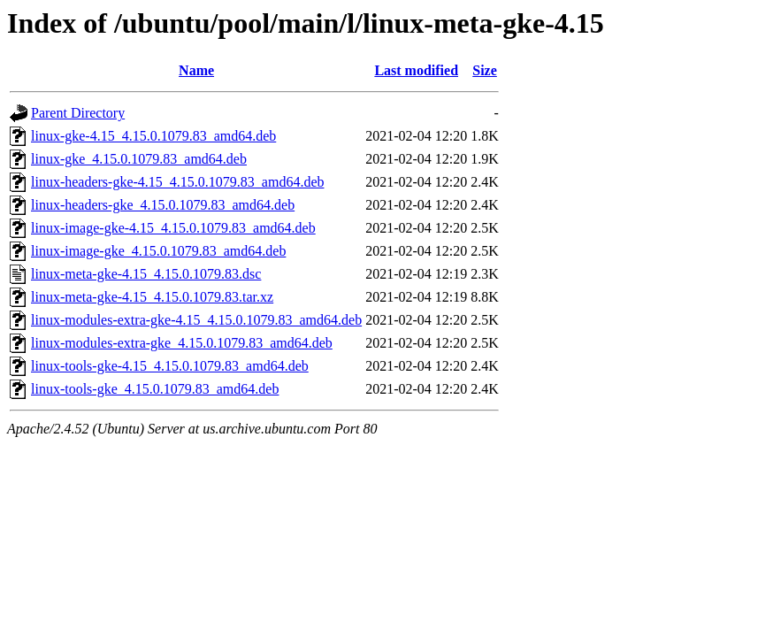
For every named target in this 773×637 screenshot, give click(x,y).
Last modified (416, 70)
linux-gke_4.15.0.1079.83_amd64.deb (139, 158)
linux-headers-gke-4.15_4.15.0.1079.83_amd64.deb (177, 181)
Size (484, 70)
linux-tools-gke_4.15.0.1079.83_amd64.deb (155, 388)
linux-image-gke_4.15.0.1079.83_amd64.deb (158, 250)
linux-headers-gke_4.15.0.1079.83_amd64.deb (163, 204)
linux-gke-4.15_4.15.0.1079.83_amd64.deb (153, 135)
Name (196, 70)
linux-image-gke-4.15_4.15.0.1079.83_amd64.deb (173, 227)
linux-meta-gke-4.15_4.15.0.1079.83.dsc (146, 273)
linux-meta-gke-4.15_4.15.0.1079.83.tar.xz (152, 296)
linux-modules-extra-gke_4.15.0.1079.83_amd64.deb (182, 342)
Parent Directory (78, 112)
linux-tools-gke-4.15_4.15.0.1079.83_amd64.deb (170, 365)
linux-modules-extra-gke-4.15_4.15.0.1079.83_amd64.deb (196, 319)
